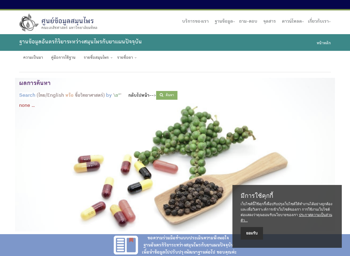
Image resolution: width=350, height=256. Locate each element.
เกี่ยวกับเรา (318, 21)
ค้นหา (167, 95)
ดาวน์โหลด (292, 21)
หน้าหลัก (324, 43)
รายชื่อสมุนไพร (96, 58)
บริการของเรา (195, 21)
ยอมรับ (252, 233)
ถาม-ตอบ (248, 21)
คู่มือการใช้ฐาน (63, 58)
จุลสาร (269, 21)
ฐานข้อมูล (224, 21)
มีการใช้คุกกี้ (257, 196)
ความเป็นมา (33, 58)
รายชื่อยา (125, 58)
